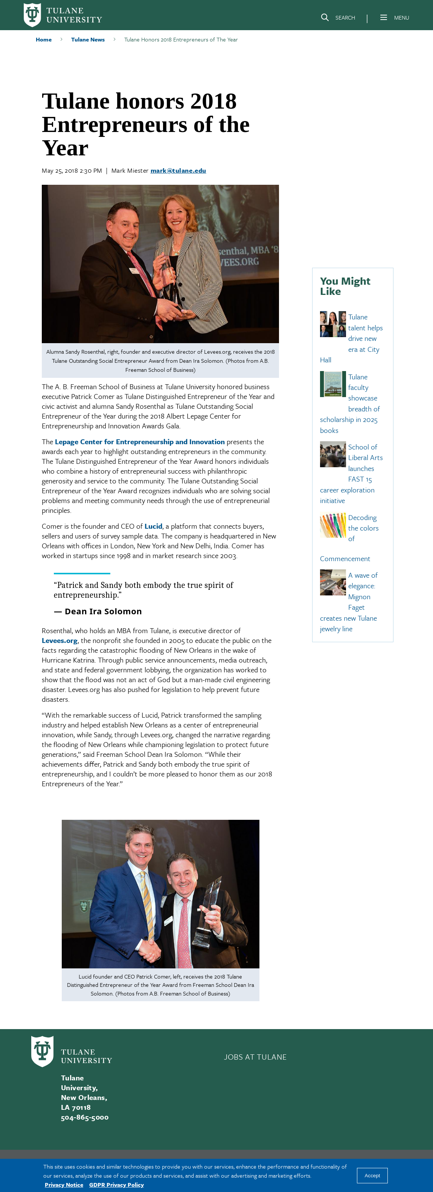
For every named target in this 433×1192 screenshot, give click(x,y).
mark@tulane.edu (178, 170)
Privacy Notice (64, 1184)
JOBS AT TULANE (255, 1056)
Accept (372, 1175)
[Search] (337, 19)
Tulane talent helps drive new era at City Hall (351, 338)
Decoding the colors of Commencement (349, 537)
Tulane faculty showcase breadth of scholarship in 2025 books (350, 403)
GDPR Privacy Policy (116, 1184)
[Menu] (383, 17)
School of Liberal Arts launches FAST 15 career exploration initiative (351, 473)
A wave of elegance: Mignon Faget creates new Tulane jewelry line (349, 602)
